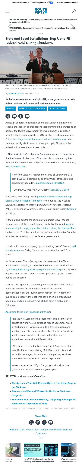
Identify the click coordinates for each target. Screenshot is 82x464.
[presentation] (8, 453)
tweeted (71, 209)
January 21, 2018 (60, 190)
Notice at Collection (19, 3)
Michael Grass (16, 93)
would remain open (15, 166)
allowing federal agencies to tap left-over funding (35, 269)
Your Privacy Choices (42, 3)
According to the (27, 312)
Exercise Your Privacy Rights (67, 3)
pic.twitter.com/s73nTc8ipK (50, 183)
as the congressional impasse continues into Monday (38, 139)
